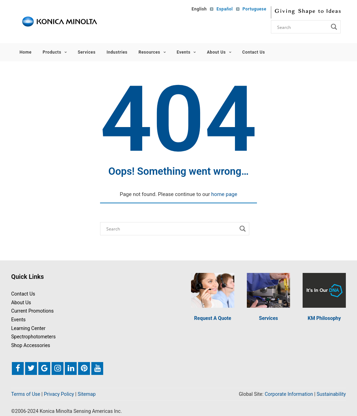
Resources (152, 52)
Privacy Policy (59, 394)
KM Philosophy (324, 318)
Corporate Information (289, 394)
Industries (117, 52)
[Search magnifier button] (334, 27)
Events (186, 52)
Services (87, 52)
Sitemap (87, 394)
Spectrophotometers (33, 337)
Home (26, 52)
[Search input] (302, 26)
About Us (219, 52)
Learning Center (28, 328)
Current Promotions (32, 311)
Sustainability (331, 394)
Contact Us (253, 52)
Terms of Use (25, 394)
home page (224, 194)
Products (55, 52)
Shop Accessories (30, 345)
